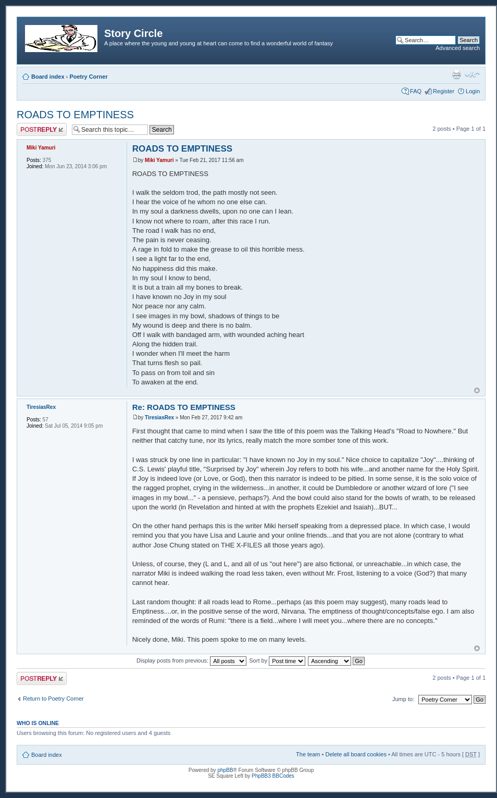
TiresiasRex (159, 417)
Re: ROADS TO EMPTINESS (183, 407)
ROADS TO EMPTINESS (75, 114)
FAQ (415, 91)
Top (477, 390)
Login (473, 91)
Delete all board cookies (355, 754)
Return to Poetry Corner (53, 698)
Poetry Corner (88, 76)
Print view (456, 74)
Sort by (277, 660)
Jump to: (403, 699)
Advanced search (458, 48)
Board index (48, 76)
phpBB (225, 770)
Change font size (472, 74)
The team (308, 754)
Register (443, 91)
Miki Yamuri (159, 160)
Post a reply (42, 129)
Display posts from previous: (191, 660)
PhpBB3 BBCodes (273, 776)
